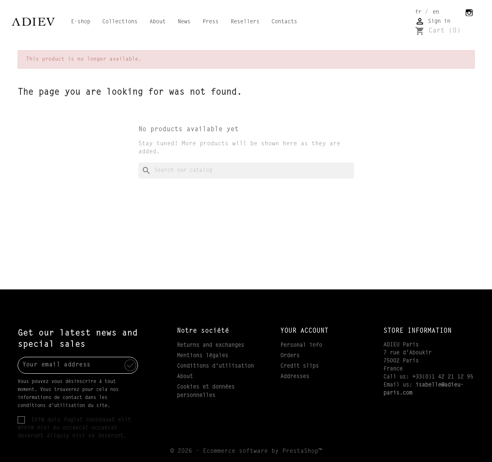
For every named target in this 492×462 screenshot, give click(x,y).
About (158, 22)
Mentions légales (202, 356)
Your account (304, 331)
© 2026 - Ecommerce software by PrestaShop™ (246, 451)
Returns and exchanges (210, 345)
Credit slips (299, 366)
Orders (290, 356)
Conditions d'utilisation (215, 366)
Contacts (284, 22)
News (184, 22)
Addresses (294, 377)
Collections (120, 22)
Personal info (301, 345)
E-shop (80, 22)
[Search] (246, 171)
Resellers (245, 22)
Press (210, 22)
